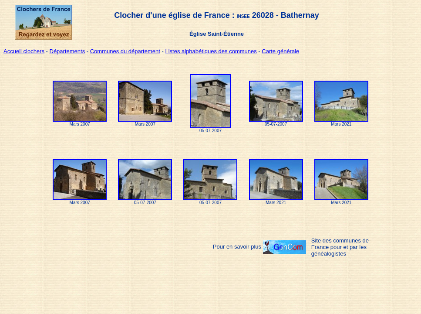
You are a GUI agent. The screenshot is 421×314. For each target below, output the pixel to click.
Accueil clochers (23, 51)
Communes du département (125, 51)
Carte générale (280, 51)
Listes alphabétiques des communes (210, 51)
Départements (67, 51)
